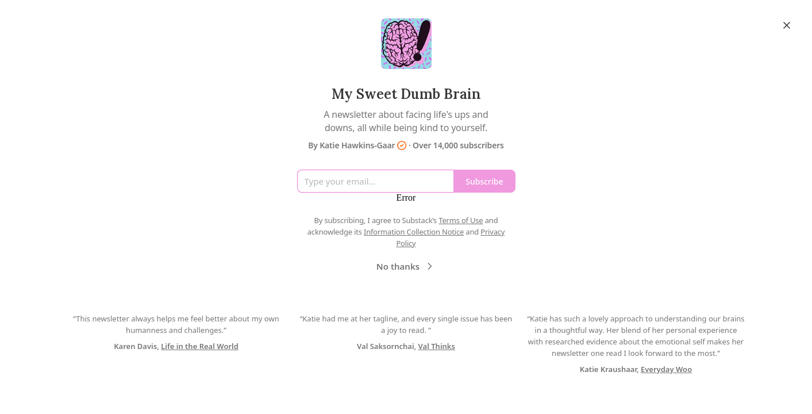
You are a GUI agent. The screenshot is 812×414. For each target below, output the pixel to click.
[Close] (786, 25)
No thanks (406, 266)
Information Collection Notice (414, 232)
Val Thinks (436, 346)
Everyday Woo (666, 369)
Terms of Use (460, 220)
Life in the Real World (199, 346)
